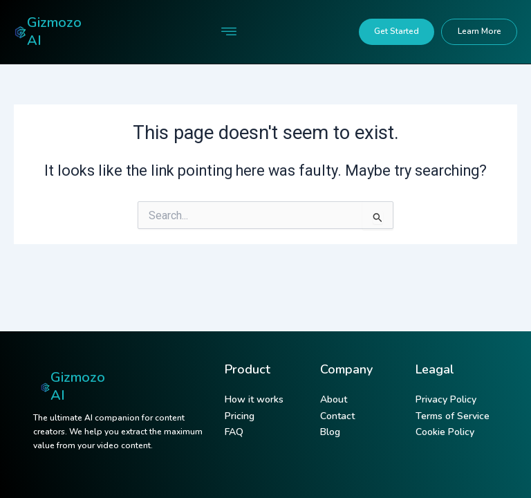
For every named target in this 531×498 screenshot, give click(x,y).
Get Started (396, 31)
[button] (228, 32)
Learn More (479, 31)
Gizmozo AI (54, 31)
